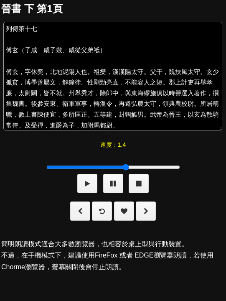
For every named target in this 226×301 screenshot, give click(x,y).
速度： (113, 144)
